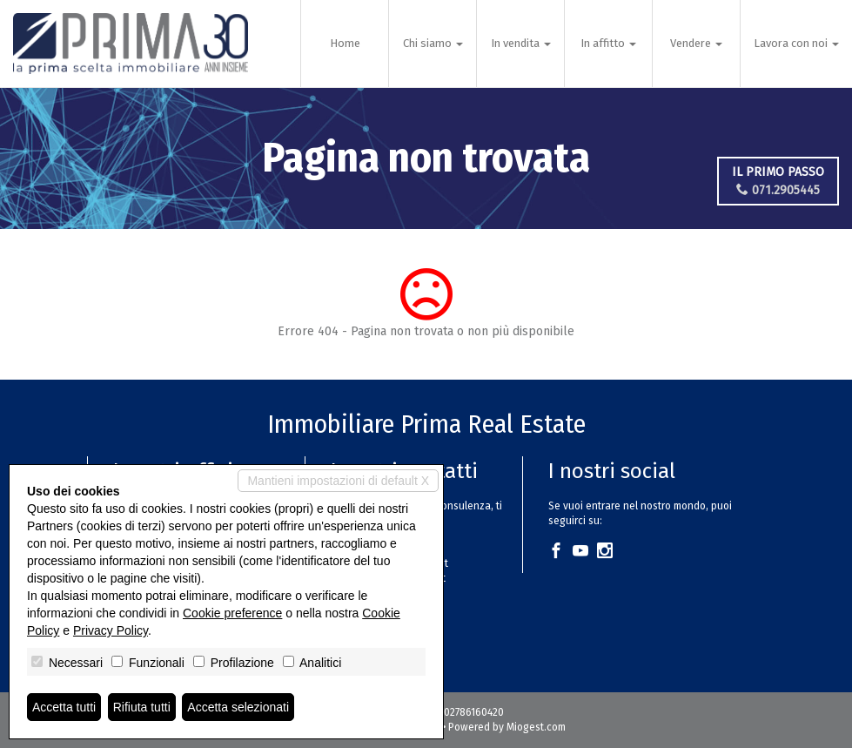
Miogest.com (536, 727)
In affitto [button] (608, 43)
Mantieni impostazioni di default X (338, 481)
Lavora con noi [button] (796, 43)
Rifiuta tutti (142, 707)
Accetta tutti (64, 707)
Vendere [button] (696, 43)
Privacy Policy (110, 630)
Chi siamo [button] (433, 43)
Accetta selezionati (238, 707)
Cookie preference (232, 613)
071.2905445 (778, 190)
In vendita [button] (521, 43)
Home (345, 43)
